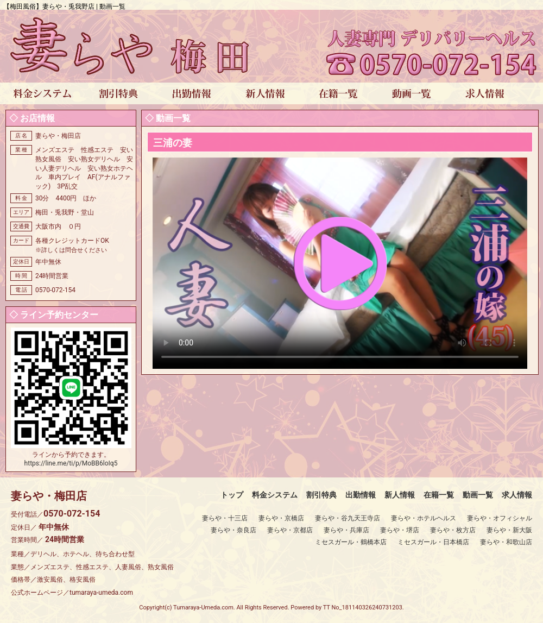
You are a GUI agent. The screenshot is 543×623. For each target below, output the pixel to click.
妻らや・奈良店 (233, 530)
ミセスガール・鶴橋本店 (351, 542)
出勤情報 (360, 494)
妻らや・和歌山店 (506, 542)
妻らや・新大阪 (509, 530)
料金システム (275, 494)
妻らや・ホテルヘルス (423, 518)
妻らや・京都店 (290, 530)
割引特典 (321, 494)
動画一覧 (478, 494)
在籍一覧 (439, 494)
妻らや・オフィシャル (499, 518)
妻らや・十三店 (225, 518)
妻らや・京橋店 (281, 518)
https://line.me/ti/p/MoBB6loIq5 (71, 463)
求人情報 (517, 494)
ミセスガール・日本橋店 (433, 542)
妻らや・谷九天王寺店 (347, 518)
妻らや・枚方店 (453, 530)
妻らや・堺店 (399, 530)
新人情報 (399, 494)
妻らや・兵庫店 (346, 530)
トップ (231, 494)
